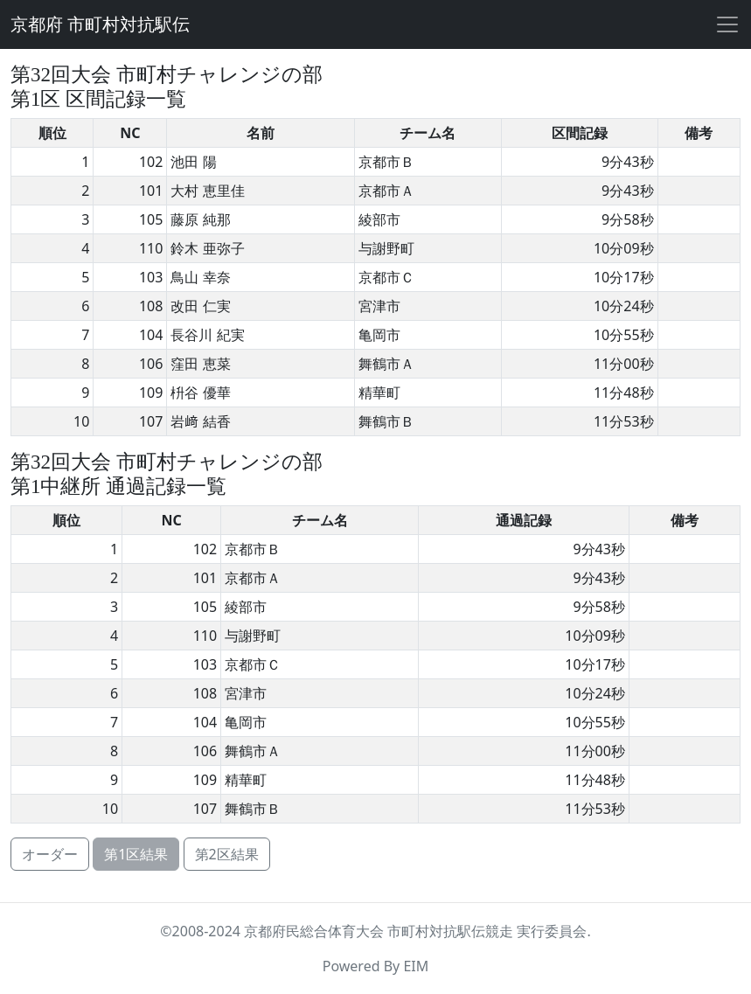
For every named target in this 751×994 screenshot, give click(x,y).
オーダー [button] (50, 854)
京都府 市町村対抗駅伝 (100, 24)
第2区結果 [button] (227, 854)
